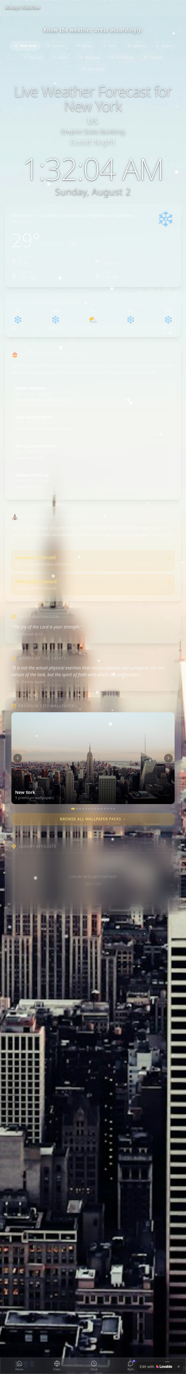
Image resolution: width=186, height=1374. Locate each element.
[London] (77, 809)
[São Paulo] (102, 809)
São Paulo (121, 57)
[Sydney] (89, 809)
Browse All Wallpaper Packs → (93, 819)
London (56, 45)
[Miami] (111, 809)
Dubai (164, 45)
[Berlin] (95, 809)
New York (25, 45)
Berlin (61, 57)
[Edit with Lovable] (156, 1366)
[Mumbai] (98, 809)
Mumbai (90, 57)
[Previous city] (17, 758)
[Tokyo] (80, 809)
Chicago (33, 57)
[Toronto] (105, 809)
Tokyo (84, 45)
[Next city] (168, 758)
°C (73, 243)
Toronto (153, 57)
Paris (110, 45)
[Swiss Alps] (114, 809)
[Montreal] (108, 809)
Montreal (93, 69)
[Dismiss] (178, 1366)
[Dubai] (86, 809)
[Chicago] (92, 809)
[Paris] (83, 809)
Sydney (136, 45)
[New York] (73, 809)
